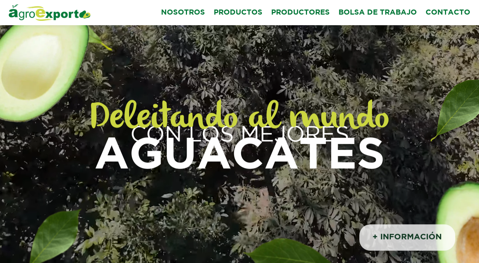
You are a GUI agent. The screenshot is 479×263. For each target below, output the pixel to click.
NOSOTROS (183, 12)
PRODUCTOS (238, 12)
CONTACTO (448, 12)
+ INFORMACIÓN (407, 238)
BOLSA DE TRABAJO (377, 12)
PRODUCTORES (300, 12)
